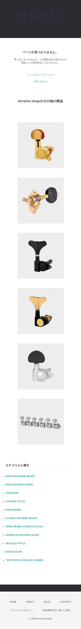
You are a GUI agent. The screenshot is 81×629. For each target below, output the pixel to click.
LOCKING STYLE (15, 501)
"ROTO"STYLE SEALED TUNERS (24, 560)
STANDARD (12, 493)
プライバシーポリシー (22, 610)
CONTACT (65, 602)
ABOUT (30, 602)
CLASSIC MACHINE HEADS (21, 518)
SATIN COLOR (14, 552)
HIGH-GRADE (13, 510)
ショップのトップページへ (40, 75)
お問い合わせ (40, 81)
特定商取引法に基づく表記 (56, 610)
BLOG (47, 602)
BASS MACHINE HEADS (19, 484)
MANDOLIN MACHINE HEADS (22, 535)
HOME (13, 602)
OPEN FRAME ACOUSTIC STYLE (24, 526)
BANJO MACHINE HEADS (20, 476)
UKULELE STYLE (15, 543)
